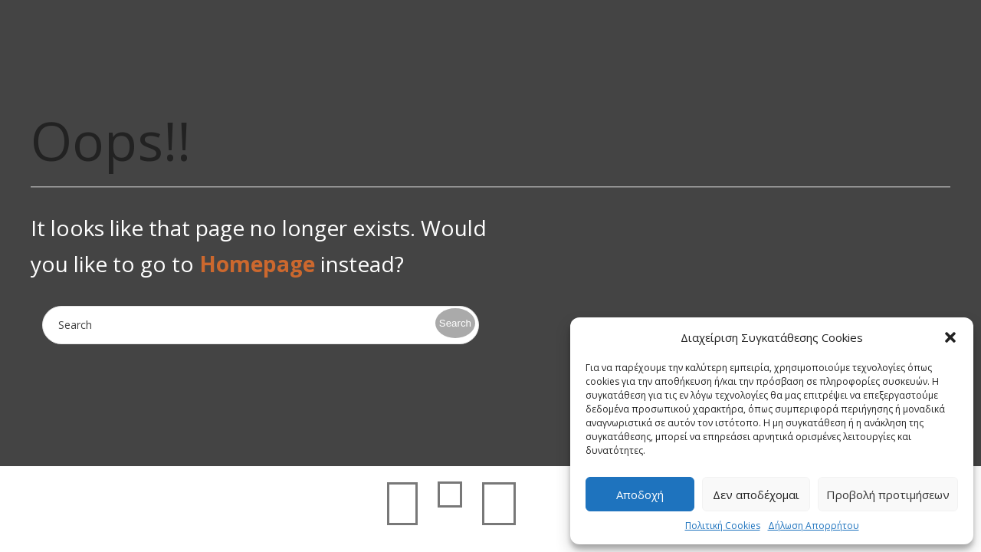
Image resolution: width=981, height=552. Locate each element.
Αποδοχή (640, 494)
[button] (950, 337)
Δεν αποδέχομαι (756, 494)
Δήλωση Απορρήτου (813, 525)
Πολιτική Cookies (722, 525)
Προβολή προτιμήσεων (888, 494)
